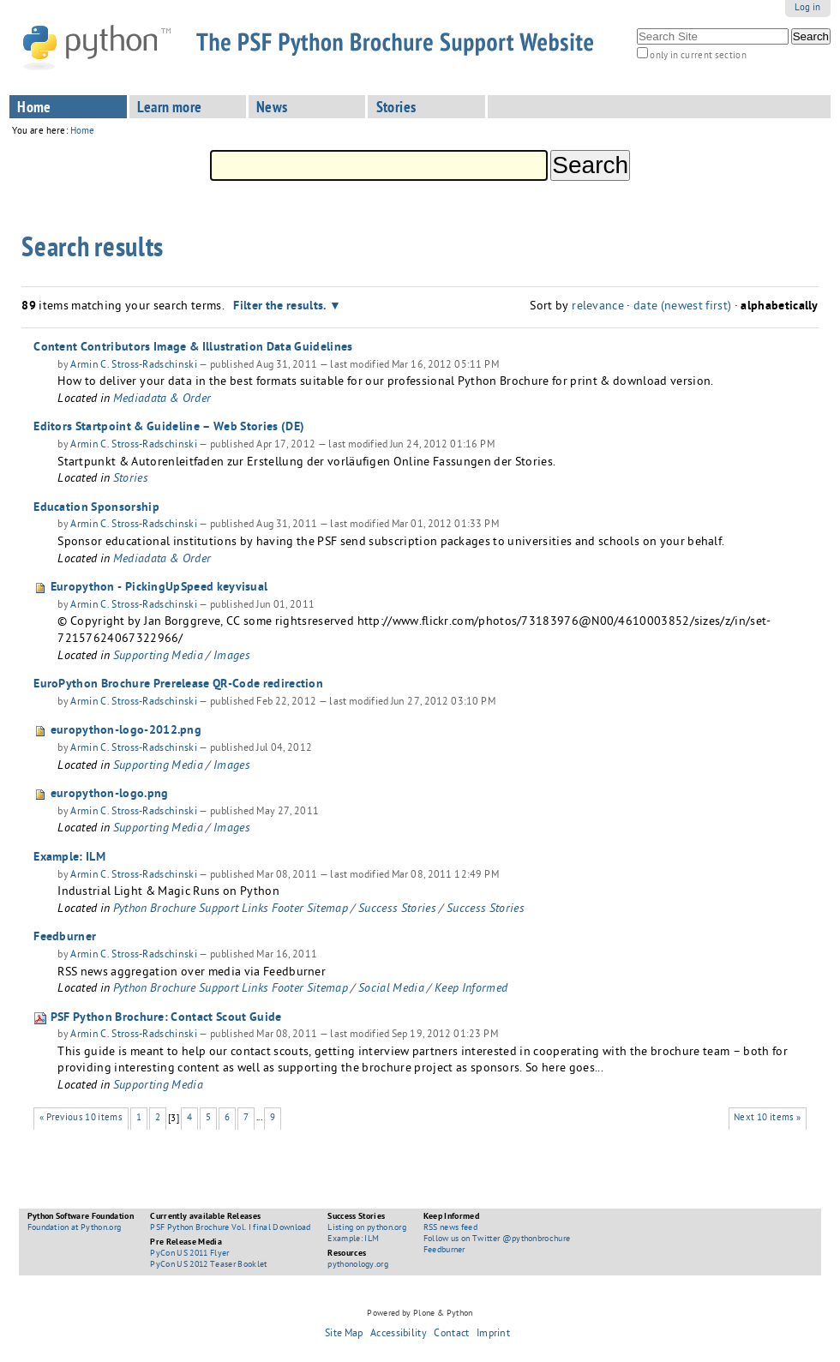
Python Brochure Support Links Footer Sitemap (230, 910)
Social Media (391, 989)
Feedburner (64, 938)
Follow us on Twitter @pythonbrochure (497, 1239)
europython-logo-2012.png (126, 731)
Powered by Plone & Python (419, 1314)
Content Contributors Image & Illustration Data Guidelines (192, 348)
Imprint (493, 1335)
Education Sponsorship (96, 508)
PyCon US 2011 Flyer (189, 1254)
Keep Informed (471, 989)
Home (34, 108)
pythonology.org (357, 1265)
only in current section (698, 56)
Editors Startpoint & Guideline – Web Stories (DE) (168, 428)
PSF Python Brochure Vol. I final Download (230, 1228)
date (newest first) (682, 307)
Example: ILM (69, 858)
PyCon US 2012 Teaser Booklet (208, 1265)
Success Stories (397, 910)
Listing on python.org (366, 1228)
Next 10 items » (767, 1118)
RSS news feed (450, 1228)
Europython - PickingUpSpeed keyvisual (159, 588)
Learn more (169, 108)
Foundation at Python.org (74, 1228)
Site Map (344, 1335)
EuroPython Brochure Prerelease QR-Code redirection (178, 685)
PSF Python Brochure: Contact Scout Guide (166, 1018)
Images (231, 657)
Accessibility (398, 1335)
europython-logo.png (110, 794)
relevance (598, 307)
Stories (396, 108)
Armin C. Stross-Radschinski (133, 366)
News (272, 108)
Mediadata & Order (162, 400)
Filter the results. (281, 307)
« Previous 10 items (81, 1118)
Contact (451, 1335)
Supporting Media (158, 657)
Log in (808, 8)
